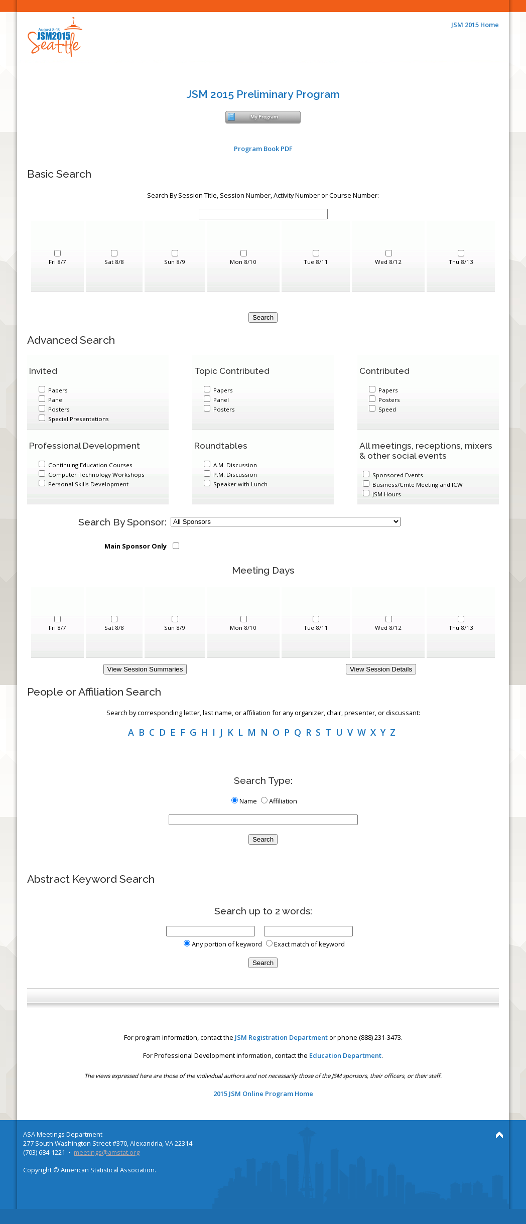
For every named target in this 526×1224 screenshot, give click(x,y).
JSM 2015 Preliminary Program (263, 94)
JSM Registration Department (281, 1037)
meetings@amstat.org (107, 1152)
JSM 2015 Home (475, 24)
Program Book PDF (263, 148)
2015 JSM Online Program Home (263, 1093)
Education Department (345, 1055)
